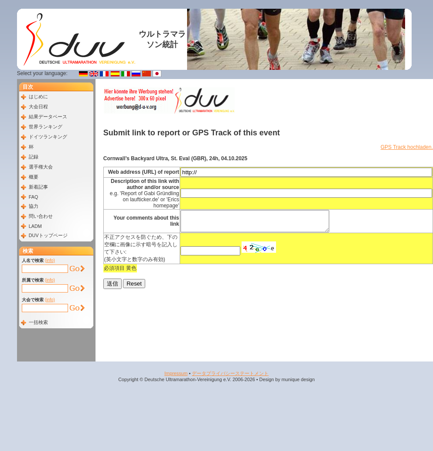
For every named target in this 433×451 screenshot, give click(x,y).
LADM (35, 226)
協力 (33, 206)
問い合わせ (41, 216)
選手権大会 (41, 166)
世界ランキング (45, 126)
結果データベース (48, 116)
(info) (50, 260)
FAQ (33, 197)
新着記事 (38, 186)
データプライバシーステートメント (230, 373)
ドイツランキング (48, 136)
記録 (33, 156)
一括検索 (38, 322)
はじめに (38, 96)
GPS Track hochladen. (407, 147)
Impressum (176, 373)
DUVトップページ (48, 235)
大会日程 (38, 106)
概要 (33, 176)
